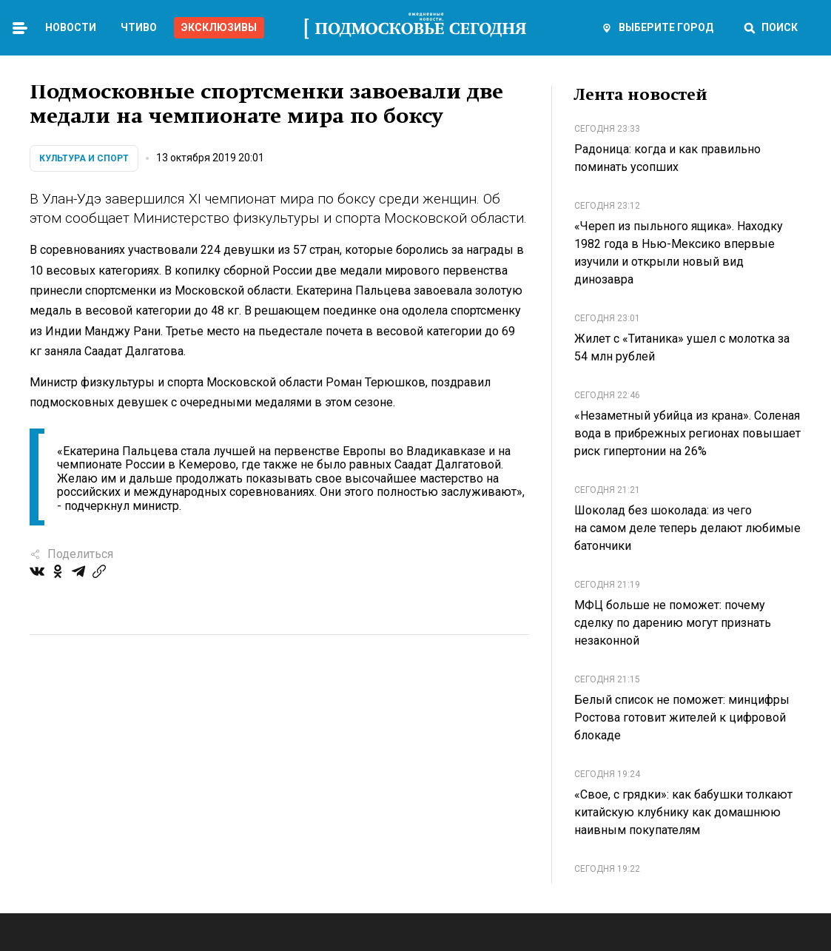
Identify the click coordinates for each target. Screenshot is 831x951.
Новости (70, 27)
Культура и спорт (84, 158)
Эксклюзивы (219, 27)
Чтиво (139, 27)
